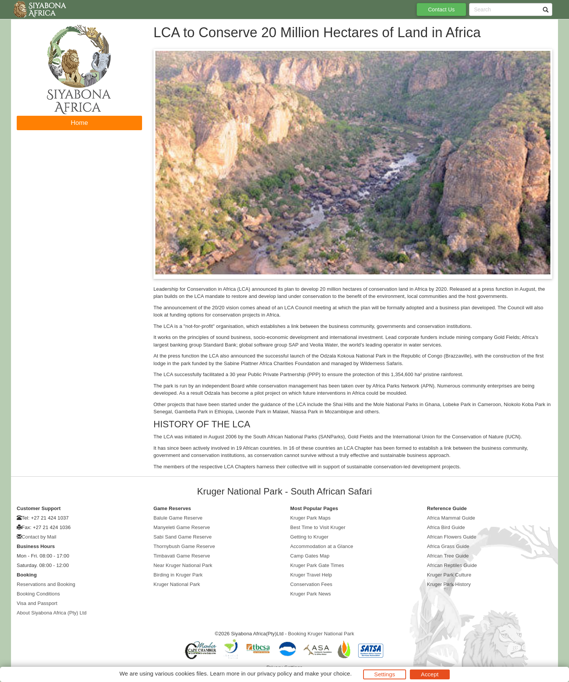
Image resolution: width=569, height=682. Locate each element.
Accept (429, 674)
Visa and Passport (37, 603)
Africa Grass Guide (448, 546)
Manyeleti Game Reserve (181, 527)
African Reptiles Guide (452, 565)
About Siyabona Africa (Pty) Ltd (52, 613)
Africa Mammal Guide (451, 518)
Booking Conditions (38, 594)
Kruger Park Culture (449, 575)
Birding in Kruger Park (177, 575)
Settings (384, 674)
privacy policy (274, 673)
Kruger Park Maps (310, 518)
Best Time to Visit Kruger (317, 527)
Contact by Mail (39, 537)
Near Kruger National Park (182, 565)
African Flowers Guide (451, 537)
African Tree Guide (448, 556)
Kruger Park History (449, 584)
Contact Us (441, 9)
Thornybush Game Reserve (184, 546)
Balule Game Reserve (177, 518)
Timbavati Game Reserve (181, 556)
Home (79, 122)
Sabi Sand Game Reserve (182, 537)
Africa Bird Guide (446, 527)
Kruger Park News (310, 594)
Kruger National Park (176, 584)
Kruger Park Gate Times (317, 565)
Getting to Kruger (309, 537)
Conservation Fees (311, 584)
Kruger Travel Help (311, 575)
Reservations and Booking (46, 584)
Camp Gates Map (309, 556)
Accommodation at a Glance (321, 546)
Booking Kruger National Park (321, 633)
